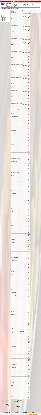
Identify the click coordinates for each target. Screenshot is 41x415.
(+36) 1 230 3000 (26, 4)
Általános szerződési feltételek (7, 412)
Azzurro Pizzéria (17, 401)
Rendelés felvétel (3, 8)
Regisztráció (24, 1)
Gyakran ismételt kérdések (24, 412)
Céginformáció (16, 412)
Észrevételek (28, 1)
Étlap (11, 1)
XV (16, 406)
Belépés (14, 1)
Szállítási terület (9, 8)
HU (37, 0)
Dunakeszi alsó (18, 406)
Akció (14, 8)
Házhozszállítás (19, 1)
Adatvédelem (33, 412)
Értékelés (17, 8)
